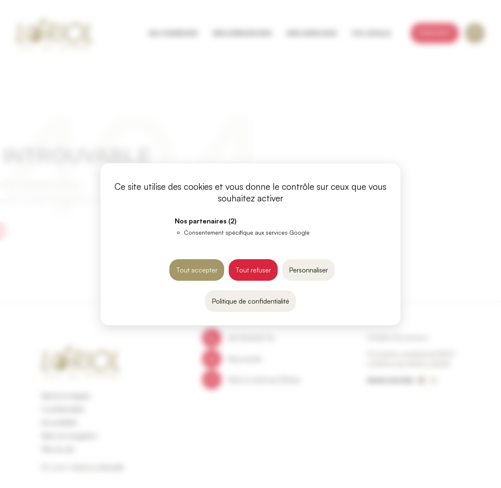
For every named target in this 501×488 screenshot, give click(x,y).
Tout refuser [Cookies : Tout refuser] (253, 270)
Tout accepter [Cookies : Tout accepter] (197, 270)
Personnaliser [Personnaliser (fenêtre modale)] (308, 270)
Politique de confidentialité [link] (250, 301)
